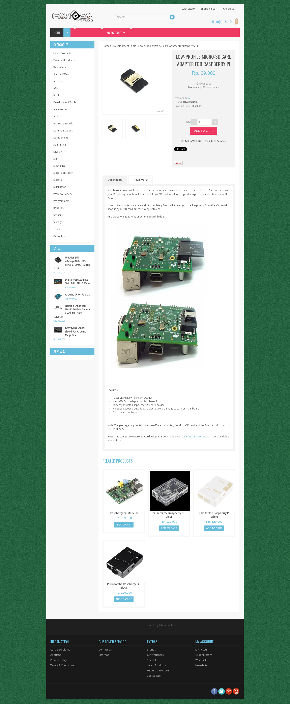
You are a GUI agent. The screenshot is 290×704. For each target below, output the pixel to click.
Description (115, 180)
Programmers (61, 201)
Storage (57, 222)
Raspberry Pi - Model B (124, 513)
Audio (56, 116)
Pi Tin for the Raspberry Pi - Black (123, 585)
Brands (151, 649)
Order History (203, 655)
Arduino (58, 81)
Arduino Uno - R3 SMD (77, 294)
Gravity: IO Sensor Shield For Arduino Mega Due (75, 331)
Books (57, 95)
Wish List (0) (188, 9)
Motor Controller (63, 172)
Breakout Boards (63, 123)
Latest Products (62, 53)
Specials (152, 660)
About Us (55, 655)
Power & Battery (62, 194)
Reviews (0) (140, 180)
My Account (202, 649)
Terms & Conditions (62, 665)
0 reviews (193, 87)
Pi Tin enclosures (195, 436)
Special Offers (61, 74)
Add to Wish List (191, 141)
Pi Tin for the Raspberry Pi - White (214, 514)
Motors (57, 180)
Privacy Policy (58, 660)
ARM (55, 88)
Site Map (104, 655)
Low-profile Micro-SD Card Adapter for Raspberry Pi (168, 46)
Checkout (228, 9)
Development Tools (64, 102)
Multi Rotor (59, 187)
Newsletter (202, 665)
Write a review (211, 87)
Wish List (200, 660)
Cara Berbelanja (60, 649)
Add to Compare (216, 141)
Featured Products (64, 60)
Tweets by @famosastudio (162, 625)
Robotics (58, 208)
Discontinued (60, 236)
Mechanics (59, 165)
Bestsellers (59, 67)
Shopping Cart (209, 9)
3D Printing (59, 144)
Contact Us (105, 649)
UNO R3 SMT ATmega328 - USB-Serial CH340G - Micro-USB (72, 263)
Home (57, 32)
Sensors (57, 215)
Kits (55, 158)
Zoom (160, 110)
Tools (56, 229)
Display (57, 151)
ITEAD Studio (190, 102)
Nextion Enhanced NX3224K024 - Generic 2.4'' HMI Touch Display (72, 311)
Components (60, 137)
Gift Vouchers (155, 655)
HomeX (107, 46)
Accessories (60, 109)
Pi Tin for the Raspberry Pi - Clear (168, 514)
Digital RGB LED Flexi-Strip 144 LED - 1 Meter (78, 281)
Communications (63, 130)
